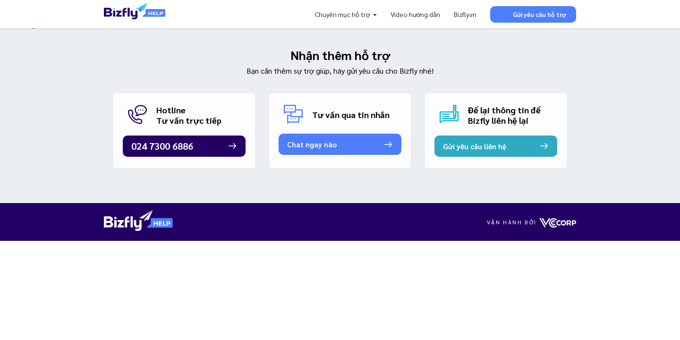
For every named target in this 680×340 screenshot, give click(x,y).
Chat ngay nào (312, 144)
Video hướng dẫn (415, 14)
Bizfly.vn (465, 14)
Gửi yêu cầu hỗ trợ (533, 13)
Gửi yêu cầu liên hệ (474, 146)
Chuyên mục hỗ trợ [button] (343, 14)
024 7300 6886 (162, 146)
